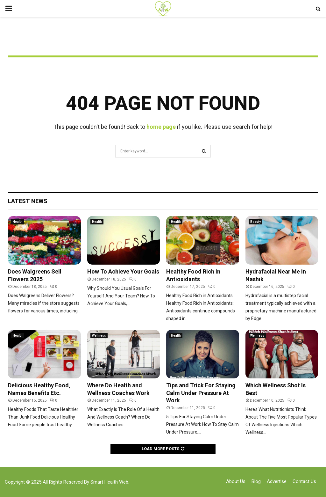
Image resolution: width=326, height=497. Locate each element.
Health (18, 221)
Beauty (255, 221)
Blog (256, 481)
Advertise (277, 481)
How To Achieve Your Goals (123, 271)
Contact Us (304, 481)
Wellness (99, 335)
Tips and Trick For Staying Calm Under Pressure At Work (201, 393)
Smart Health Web (109, 482)
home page (161, 126)
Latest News (27, 201)
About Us (235, 481)
